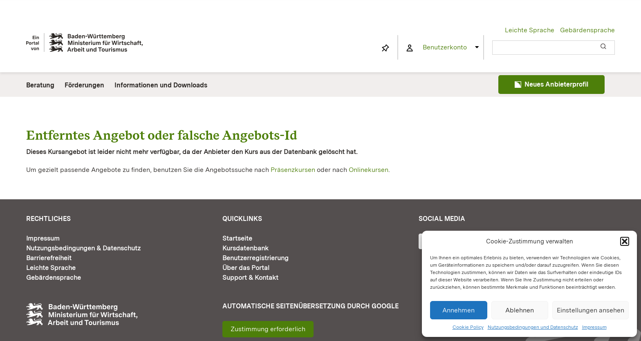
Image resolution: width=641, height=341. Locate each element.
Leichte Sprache (529, 30)
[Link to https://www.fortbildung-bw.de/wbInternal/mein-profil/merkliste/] (385, 48)
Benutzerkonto (445, 47)
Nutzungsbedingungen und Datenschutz (533, 327)
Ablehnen (519, 310)
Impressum (594, 327)
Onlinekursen (368, 170)
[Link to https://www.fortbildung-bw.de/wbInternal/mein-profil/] (409, 48)
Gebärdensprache (587, 30)
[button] (625, 241)
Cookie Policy (468, 327)
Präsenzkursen (293, 170)
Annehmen (458, 310)
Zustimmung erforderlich (268, 329)
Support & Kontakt (250, 277)
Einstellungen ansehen (590, 310)
